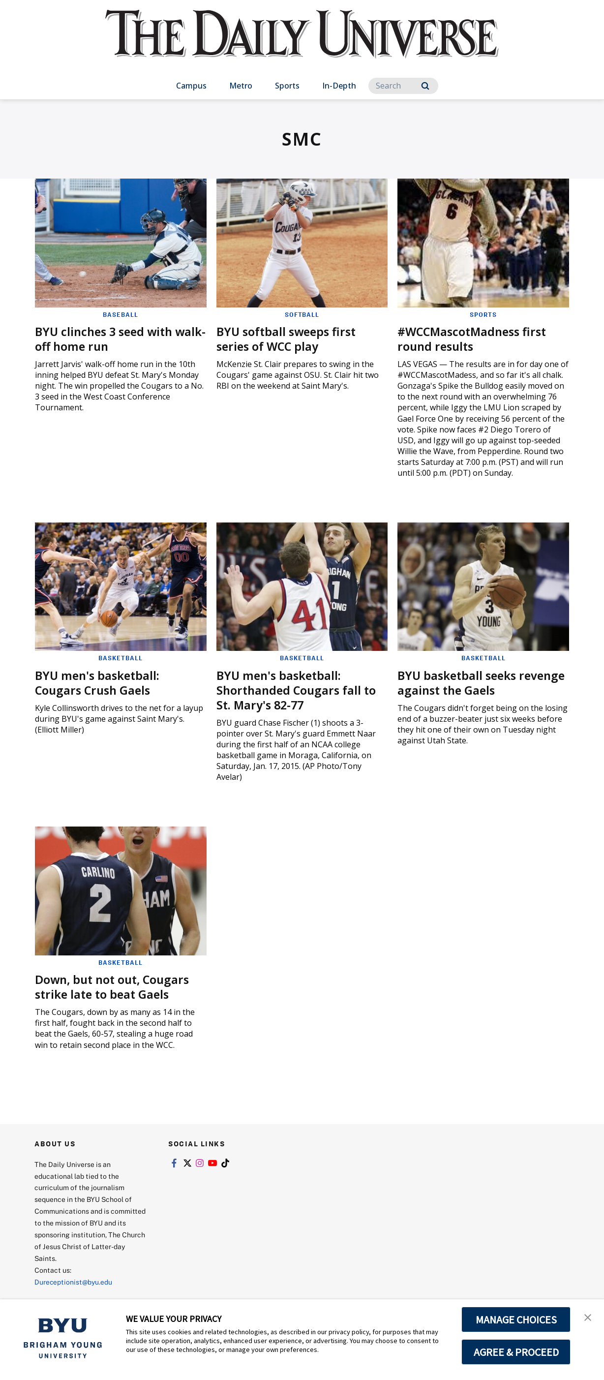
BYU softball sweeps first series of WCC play (288, 338)
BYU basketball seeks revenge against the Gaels (473, 682)
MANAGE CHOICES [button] (516, 1319)
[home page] (302, 44)
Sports (287, 85)
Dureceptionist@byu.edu (74, 1281)
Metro (240, 85)
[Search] (403, 85)
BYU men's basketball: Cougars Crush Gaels (99, 682)
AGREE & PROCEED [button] (516, 1352)
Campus (191, 85)
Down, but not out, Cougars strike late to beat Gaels (115, 986)
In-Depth (339, 85)
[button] (588, 1317)
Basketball (120, 657)
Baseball (120, 314)
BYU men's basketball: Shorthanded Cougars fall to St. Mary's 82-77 (298, 689)
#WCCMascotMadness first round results (475, 338)
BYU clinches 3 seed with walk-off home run (107, 338)
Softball (301, 314)
